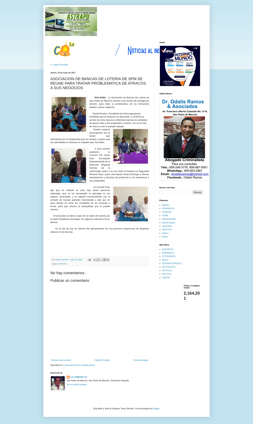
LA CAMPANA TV (78, 377)
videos (165, 236)
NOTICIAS (62, 264)
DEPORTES (167, 249)
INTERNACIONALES (172, 263)
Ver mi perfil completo (77, 384)
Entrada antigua (140, 360)
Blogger (155, 408)
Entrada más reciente (61, 360)
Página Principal (60, 64)
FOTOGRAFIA (168, 256)
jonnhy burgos (168, 222)
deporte (165, 205)
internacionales (169, 219)
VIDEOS (166, 277)
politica (165, 233)
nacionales (167, 226)
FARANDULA (168, 208)
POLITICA (166, 274)
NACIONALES (168, 267)
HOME (165, 215)
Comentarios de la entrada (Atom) (79, 365)
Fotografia (166, 212)
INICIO (165, 260)
